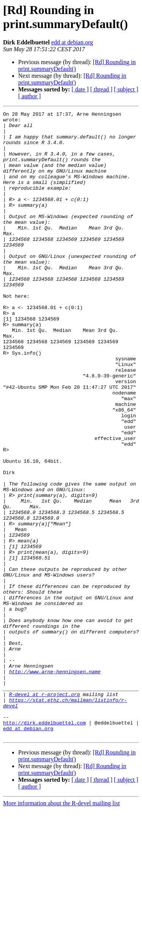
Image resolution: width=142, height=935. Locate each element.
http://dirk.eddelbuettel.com (44, 845)
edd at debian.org (72, 42)
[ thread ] (101, 89)
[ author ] (29, 96)
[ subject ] (126, 89)
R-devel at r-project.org (44, 811)
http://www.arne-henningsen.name (55, 784)
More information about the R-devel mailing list (61, 928)
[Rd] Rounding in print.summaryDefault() (72, 79)
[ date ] (80, 89)
